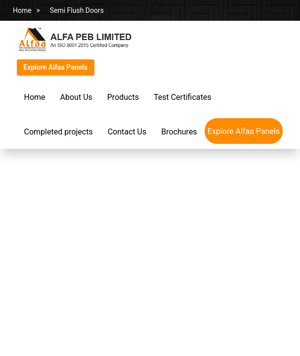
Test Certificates (182, 97)
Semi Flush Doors (77, 10)
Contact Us (127, 131)
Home (22, 10)
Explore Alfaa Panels (55, 67)
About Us (76, 97)
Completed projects (58, 131)
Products (123, 97)
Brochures (179, 131)
